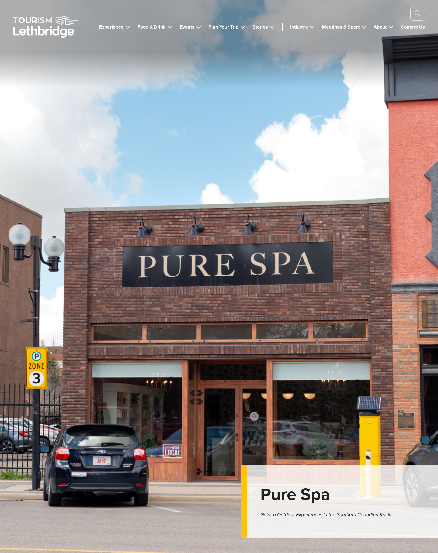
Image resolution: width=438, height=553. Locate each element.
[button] (114, 27)
